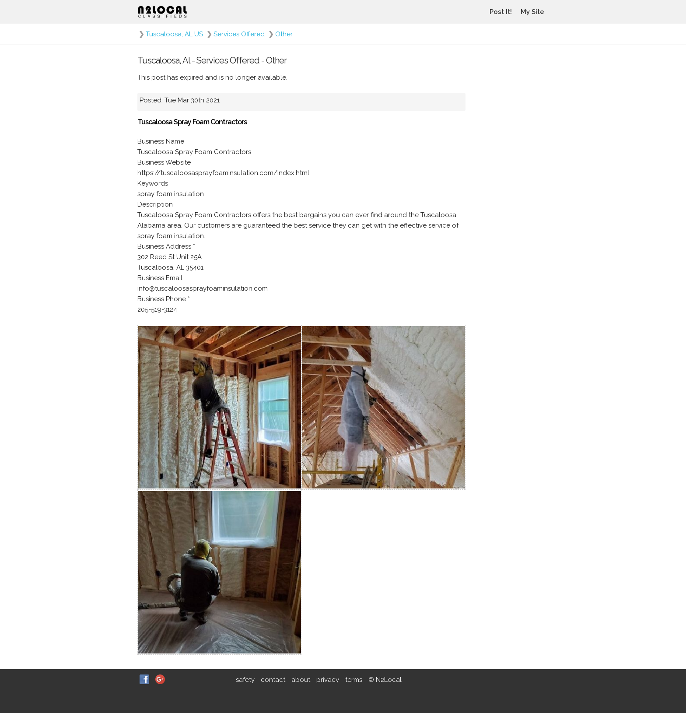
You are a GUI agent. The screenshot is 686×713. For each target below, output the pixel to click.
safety (245, 680)
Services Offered (239, 34)
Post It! (501, 12)
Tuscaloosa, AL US (174, 34)
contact (273, 680)
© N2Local (385, 680)
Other (284, 34)
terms (353, 680)
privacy (327, 680)
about (300, 680)
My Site (532, 12)
